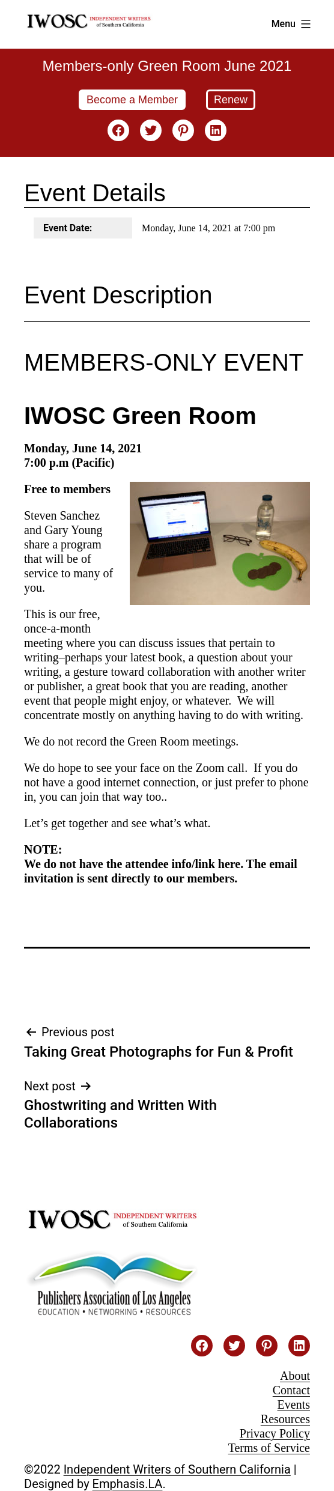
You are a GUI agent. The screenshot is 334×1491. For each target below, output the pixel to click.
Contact (291, 1390)
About (295, 1375)
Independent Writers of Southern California (177, 1469)
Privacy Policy (275, 1433)
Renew (230, 100)
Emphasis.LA (128, 1484)
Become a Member (132, 100)
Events (294, 1404)
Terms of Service (269, 1447)
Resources (285, 1419)
